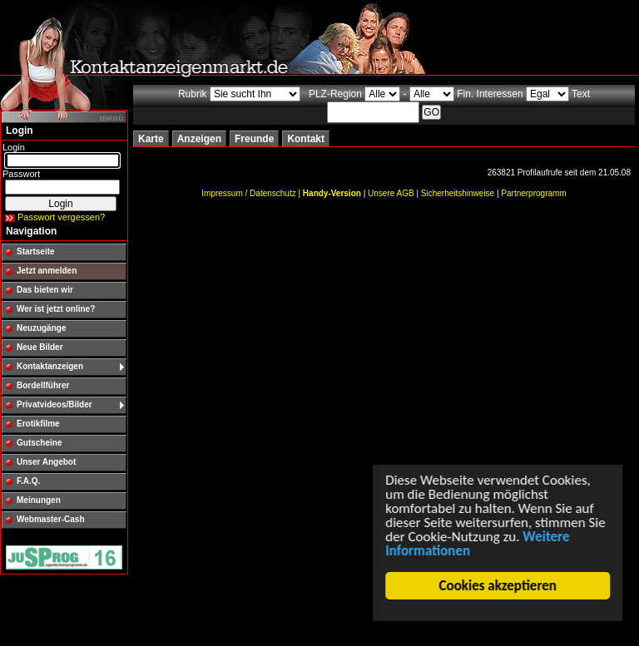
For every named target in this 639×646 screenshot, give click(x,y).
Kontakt (305, 139)
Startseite (36, 251)
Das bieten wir (45, 289)
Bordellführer (43, 385)
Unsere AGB (391, 193)
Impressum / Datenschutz (248, 193)
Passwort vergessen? (61, 217)
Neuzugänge (41, 328)
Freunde (254, 139)
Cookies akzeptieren (500, 585)
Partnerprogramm (533, 193)
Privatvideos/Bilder (54, 404)
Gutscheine (39, 442)
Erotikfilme (38, 423)
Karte (151, 139)
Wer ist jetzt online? (56, 308)
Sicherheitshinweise (457, 193)
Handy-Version (332, 193)
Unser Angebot (46, 461)
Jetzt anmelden (47, 270)
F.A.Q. (28, 481)
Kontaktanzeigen (50, 366)
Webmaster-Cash (51, 519)
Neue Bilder (40, 347)
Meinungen (39, 500)
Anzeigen (199, 139)
